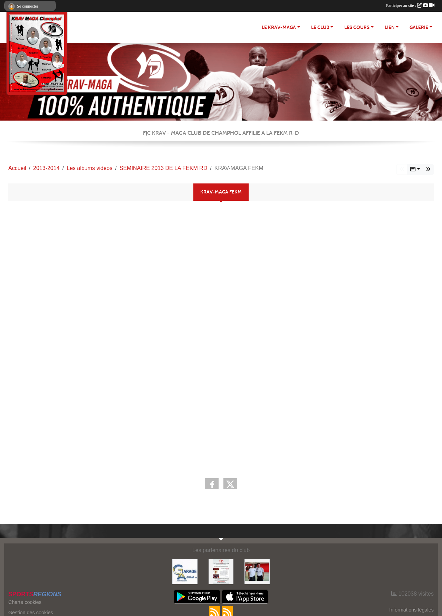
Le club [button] (320, 27)
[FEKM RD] (221, 571)
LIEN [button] (390, 27)
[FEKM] (257, 571)
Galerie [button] (419, 27)
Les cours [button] (356, 27)
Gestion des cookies (30, 612)
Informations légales (411, 610)
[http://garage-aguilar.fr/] (185, 571)
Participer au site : (410, 5)
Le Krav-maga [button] (279, 27)
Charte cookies (24, 602)
